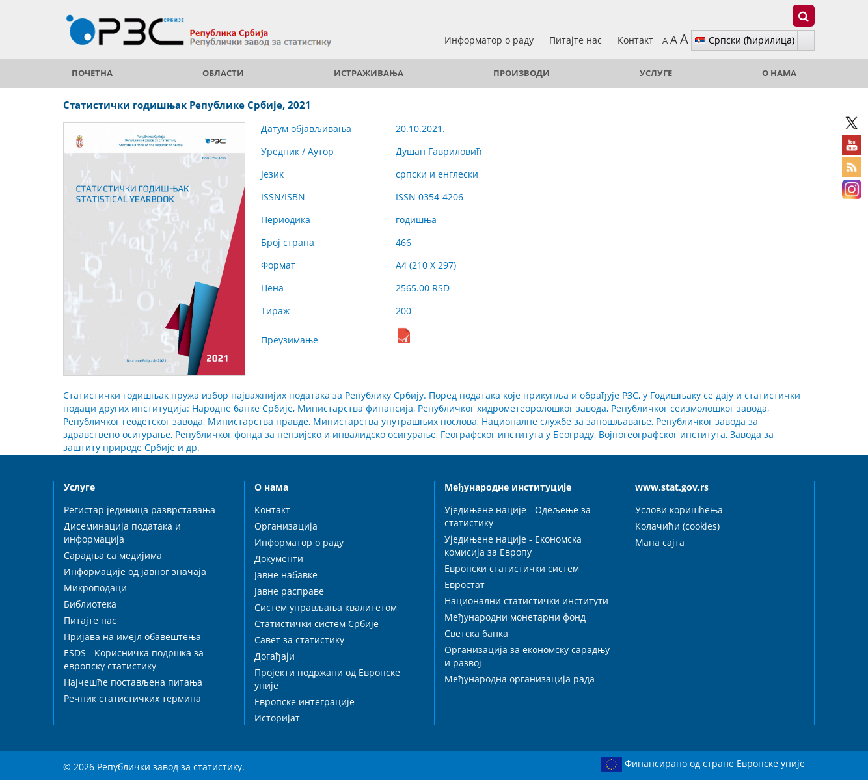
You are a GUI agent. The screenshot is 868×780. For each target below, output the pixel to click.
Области (223, 73)
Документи (278, 558)
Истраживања (368, 73)
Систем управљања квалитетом (325, 607)
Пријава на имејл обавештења (132, 636)
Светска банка (476, 633)
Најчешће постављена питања (133, 682)
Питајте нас (576, 40)
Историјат (277, 718)
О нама (779, 73)
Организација (286, 526)
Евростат (464, 584)
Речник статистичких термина (132, 698)
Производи (521, 73)
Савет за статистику (299, 640)
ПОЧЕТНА (92, 73)
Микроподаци (95, 588)
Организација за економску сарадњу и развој (527, 656)
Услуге (656, 73)
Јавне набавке (286, 575)
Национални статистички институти (526, 601)
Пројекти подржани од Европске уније (327, 679)
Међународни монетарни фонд (515, 617)
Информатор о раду (490, 40)
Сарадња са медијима (113, 555)
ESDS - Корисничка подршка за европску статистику (134, 659)
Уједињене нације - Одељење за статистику (517, 516)
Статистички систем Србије (316, 623)
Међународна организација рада (519, 679)
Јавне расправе (289, 591)
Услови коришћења (679, 510)
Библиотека (90, 604)
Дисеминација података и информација (122, 532)
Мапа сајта (660, 542)
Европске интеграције (304, 701)
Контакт (635, 40)
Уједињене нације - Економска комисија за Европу (513, 545)
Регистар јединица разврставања (139, 510)
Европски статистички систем (511, 568)
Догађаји (274, 656)
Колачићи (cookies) (677, 526)
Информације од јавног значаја (135, 571)
